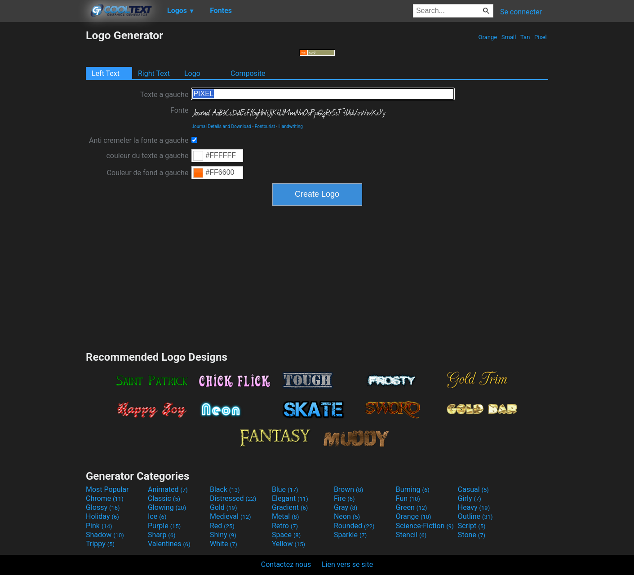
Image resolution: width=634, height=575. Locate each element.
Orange (487, 37)
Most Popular (107, 489)
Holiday (102, 516)
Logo (192, 73)
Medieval (230, 516)
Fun (408, 498)
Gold (223, 507)
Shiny (223, 535)
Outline (475, 516)
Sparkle (350, 535)
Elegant (290, 498)
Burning (413, 489)
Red (222, 526)
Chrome (105, 498)
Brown (348, 489)
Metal (285, 516)
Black (225, 489)
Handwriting (291, 126)
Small (509, 37)
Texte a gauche (164, 94)
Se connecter (521, 12)
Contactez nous (286, 564)
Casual (473, 489)
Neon (347, 516)
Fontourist (265, 126)
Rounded (354, 526)
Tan (525, 37)
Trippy (100, 544)
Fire (344, 498)
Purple (164, 526)
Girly (469, 498)
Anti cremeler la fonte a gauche (138, 140)
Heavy (474, 507)
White (223, 544)
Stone (471, 535)
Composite (248, 73)
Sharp (162, 535)
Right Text (154, 73)
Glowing (167, 507)
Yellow (288, 544)
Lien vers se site (347, 564)
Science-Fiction (425, 526)
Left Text (106, 73)
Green (411, 507)
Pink (99, 526)
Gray (345, 507)
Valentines (169, 544)
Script (472, 526)
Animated (168, 489)
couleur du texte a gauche (147, 155)
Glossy (103, 507)
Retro (285, 526)
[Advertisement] (43, 163)
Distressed (233, 498)
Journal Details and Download (221, 126)
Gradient (290, 507)
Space (286, 535)
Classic (164, 498)
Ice (157, 516)
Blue (285, 489)
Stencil (411, 535)
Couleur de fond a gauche (148, 172)
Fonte (179, 110)
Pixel (540, 37)
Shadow (105, 535)
